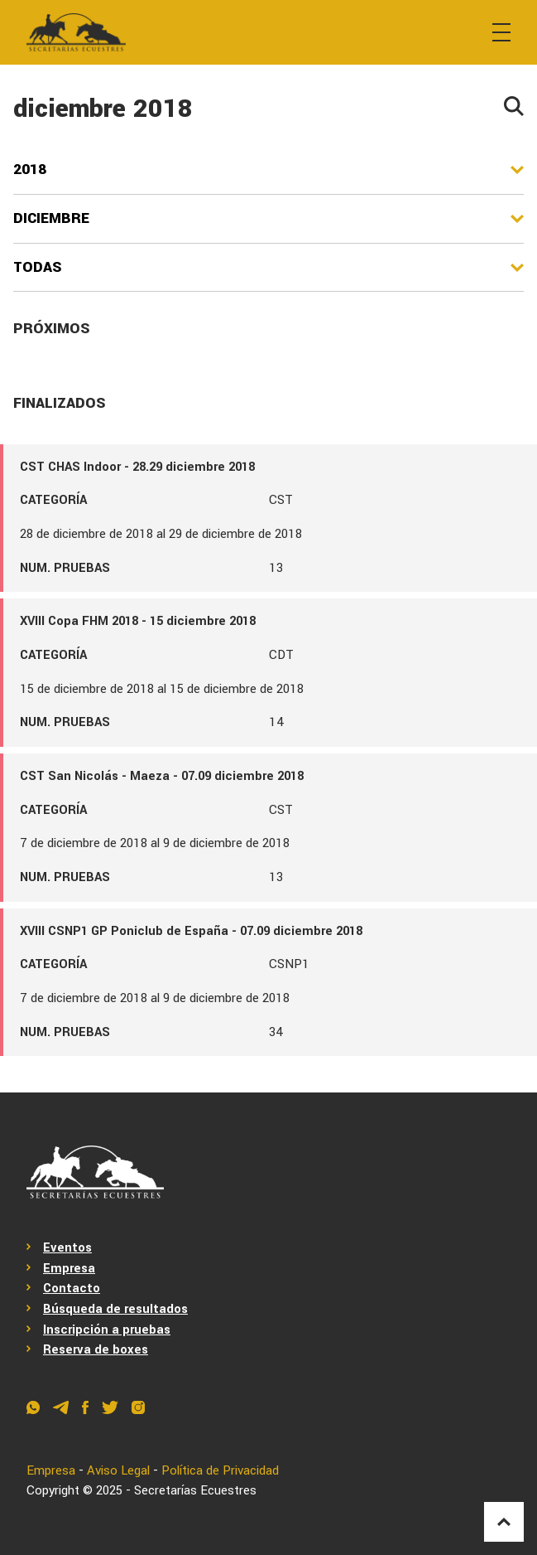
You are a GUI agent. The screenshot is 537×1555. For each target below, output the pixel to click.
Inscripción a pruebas (106, 1330)
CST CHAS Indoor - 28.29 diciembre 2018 (137, 467)
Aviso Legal (118, 1471)
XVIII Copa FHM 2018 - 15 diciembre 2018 (138, 621)
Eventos (67, 1248)
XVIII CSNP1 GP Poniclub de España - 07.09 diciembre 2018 (191, 931)
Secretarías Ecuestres (195, 1490)
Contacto (71, 1288)
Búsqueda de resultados (115, 1309)
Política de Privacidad (220, 1471)
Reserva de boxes (95, 1350)
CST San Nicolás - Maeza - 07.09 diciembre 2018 (162, 776)
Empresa (69, 1268)
